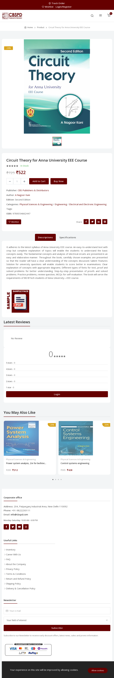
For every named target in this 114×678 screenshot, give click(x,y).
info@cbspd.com (19, 514)
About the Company (16, 564)
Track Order (57, 3)
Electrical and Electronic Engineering (88, 204)
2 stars (10, 381)
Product (40, 27)
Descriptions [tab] (45, 237)
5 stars (10, 362)
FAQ (8, 559)
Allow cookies (98, 670)
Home (30, 27)
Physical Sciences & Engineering (36, 204)
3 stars (10, 375)
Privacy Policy (12, 569)
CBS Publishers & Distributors (33, 190)
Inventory (10, 549)
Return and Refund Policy (18, 578)
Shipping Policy (13, 583)
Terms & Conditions (16, 573)
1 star (10, 387)
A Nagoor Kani (22, 194)
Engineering (61, 204)
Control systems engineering (75, 463)
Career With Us (13, 554)
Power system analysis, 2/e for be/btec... (26, 463)
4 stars (10, 369)
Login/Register (64, 6)
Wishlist (48, 6)
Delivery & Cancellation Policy (20, 588)
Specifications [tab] (67, 237)
